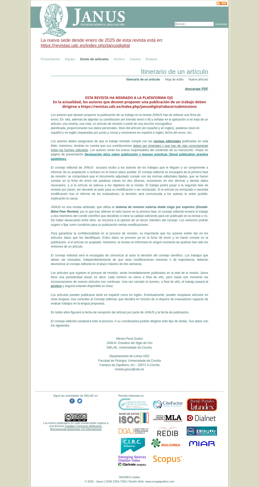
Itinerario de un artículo (143, 79)
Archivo (119, 59)
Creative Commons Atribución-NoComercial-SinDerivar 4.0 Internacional (76, 427)
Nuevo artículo (198, 79)
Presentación (50, 59)
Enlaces (151, 59)
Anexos (135, 59)
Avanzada (221, 24)
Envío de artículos (94, 59)
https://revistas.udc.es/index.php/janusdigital (85, 45)
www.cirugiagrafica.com (160, 481)
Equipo (70, 59)
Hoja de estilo (174, 79)
